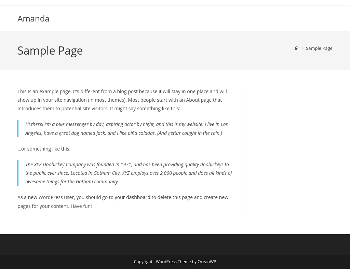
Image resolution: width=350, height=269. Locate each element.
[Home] (297, 48)
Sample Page (319, 48)
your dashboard (132, 197)
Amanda (33, 18)
